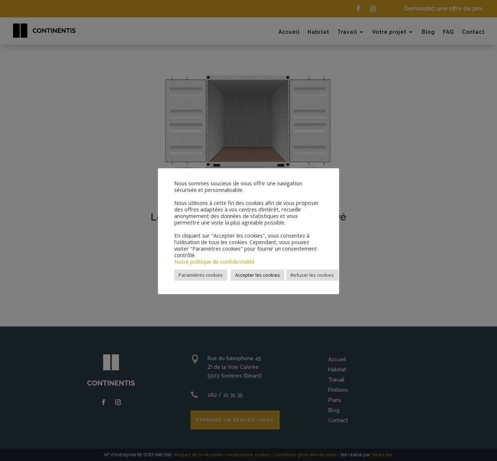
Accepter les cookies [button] (257, 275)
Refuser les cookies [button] (312, 275)
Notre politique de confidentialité (214, 261)
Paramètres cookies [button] (201, 275)
